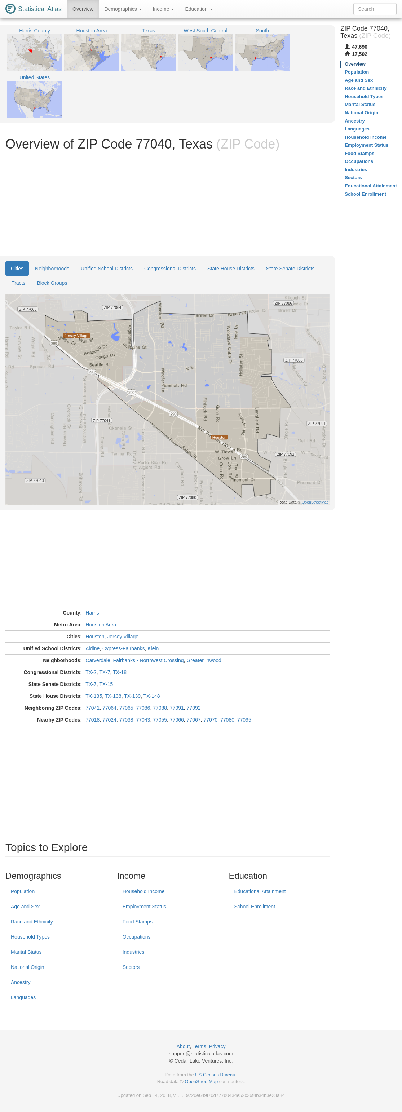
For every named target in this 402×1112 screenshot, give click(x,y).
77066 (177, 720)
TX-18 (120, 672)
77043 (143, 720)
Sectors (131, 967)
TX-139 (132, 696)
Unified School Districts (107, 268)
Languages (23, 997)
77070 (210, 720)
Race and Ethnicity (32, 922)
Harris (92, 613)
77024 (109, 720)
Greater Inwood (203, 660)
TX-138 (113, 696)
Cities (17, 268)
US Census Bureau (215, 1074)
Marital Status (26, 952)
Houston (94, 636)
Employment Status (144, 906)
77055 (160, 720)
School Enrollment (254, 906)
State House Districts (231, 268)
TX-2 (90, 672)
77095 (244, 720)
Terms (199, 1046)
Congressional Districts (170, 268)
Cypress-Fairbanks (123, 648)
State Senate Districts (290, 268)
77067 (194, 720)
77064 (109, 708)
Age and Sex (25, 906)
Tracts (18, 283)
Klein (153, 648)
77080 (227, 720)
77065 (126, 708)
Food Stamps (138, 922)
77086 (143, 708)
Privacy (217, 1046)
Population (23, 891)
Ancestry (20, 982)
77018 (92, 720)
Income (164, 9)
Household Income (144, 891)
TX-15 (106, 684)
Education (198, 9)
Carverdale (97, 660)
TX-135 (93, 696)
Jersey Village (122, 636)
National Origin (27, 967)
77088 (160, 708)
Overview (82, 9)
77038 (126, 720)
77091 (177, 708)
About (183, 1046)
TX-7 (104, 672)
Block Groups (52, 283)
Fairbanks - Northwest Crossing (148, 660)
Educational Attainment (260, 891)
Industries (134, 952)
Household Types (30, 937)
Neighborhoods (52, 268)
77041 (92, 708)
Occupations (137, 937)
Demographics (123, 9)
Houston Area (100, 625)
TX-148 (151, 696)
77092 (194, 708)
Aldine (92, 648)
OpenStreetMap (201, 1081)
